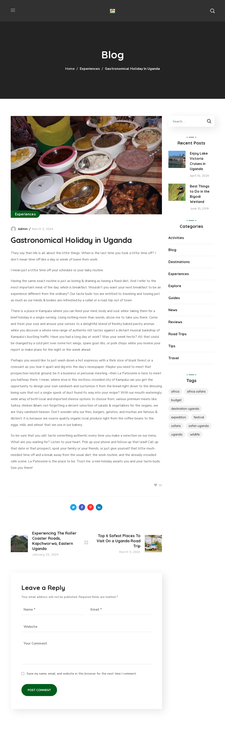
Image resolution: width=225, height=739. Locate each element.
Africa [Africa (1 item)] (175, 391)
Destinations (179, 262)
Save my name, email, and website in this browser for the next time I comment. (82, 674)
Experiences (90, 68)
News (172, 310)
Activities (176, 238)
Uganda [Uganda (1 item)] (176, 434)
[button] (212, 10)
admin (23, 229)
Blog (172, 250)
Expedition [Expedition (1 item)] (178, 417)
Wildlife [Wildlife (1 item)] (195, 434)
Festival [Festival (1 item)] (199, 417)
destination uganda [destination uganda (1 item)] (185, 409)
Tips (171, 346)
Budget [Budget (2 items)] (176, 400)
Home (70, 68)
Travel (173, 358)
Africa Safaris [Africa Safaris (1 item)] (196, 391)
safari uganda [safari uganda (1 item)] (199, 426)
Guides (174, 298)
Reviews (175, 322)
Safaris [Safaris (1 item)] (176, 426)
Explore (174, 286)
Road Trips (177, 334)
